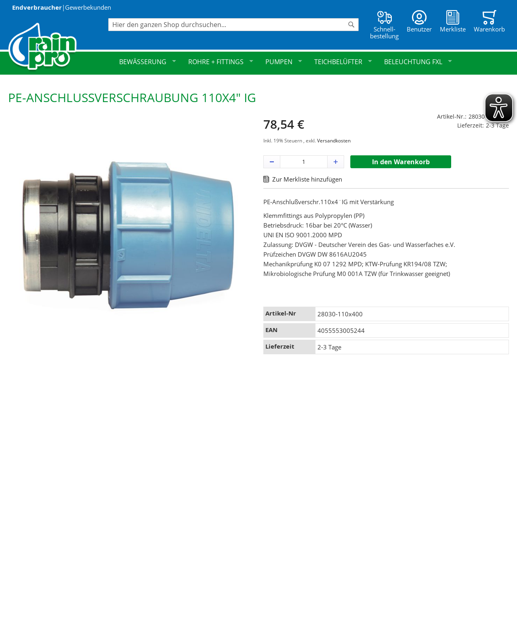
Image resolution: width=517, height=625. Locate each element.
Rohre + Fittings (220, 61)
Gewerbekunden (88, 7)
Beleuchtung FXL (418, 61)
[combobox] (233, 24)
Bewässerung (147, 61)
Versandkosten (334, 140)
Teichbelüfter (343, 61)
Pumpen (283, 61)
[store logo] (58, 47)
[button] (271, 161)
